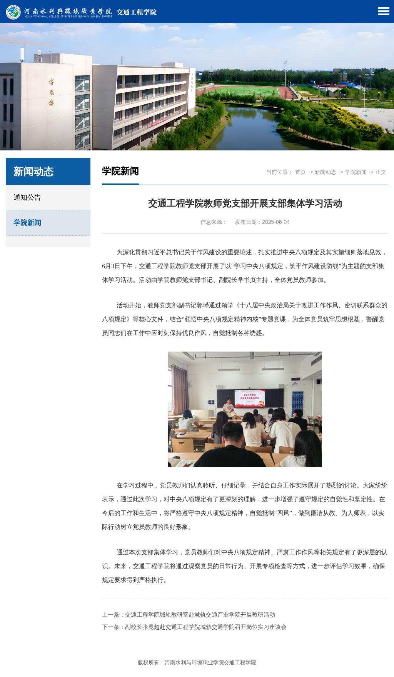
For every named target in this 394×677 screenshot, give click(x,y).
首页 (300, 172)
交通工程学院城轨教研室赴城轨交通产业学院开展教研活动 (200, 614)
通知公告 (27, 197)
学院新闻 (27, 223)
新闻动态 (325, 172)
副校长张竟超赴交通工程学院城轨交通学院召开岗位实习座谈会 (206, 627)
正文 (381, 172)
